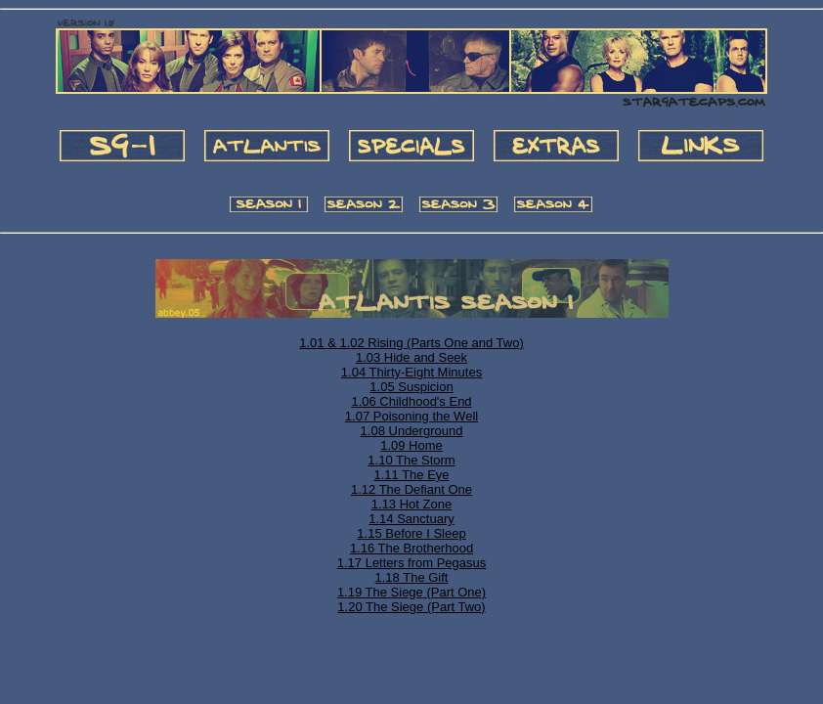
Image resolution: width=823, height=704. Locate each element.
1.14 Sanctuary (411, 518)
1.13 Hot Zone (411, 504)
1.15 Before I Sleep (411, 533)
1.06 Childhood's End (411, 401)
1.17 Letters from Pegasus (411, 562)
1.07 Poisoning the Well (411, 416)
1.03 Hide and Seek (411, 357)
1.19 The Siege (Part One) (411, 592)
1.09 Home (411, 445)
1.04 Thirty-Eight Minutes (411, 372)
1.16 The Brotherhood (411, 548)
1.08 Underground (412, 430)
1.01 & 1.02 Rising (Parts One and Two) (411, 342)
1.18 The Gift (412, 577)
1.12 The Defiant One (411, 489)
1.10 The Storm (411, 460)
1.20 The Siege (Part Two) (411, 606)
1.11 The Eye (411, 474)
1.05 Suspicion (411, 386)
